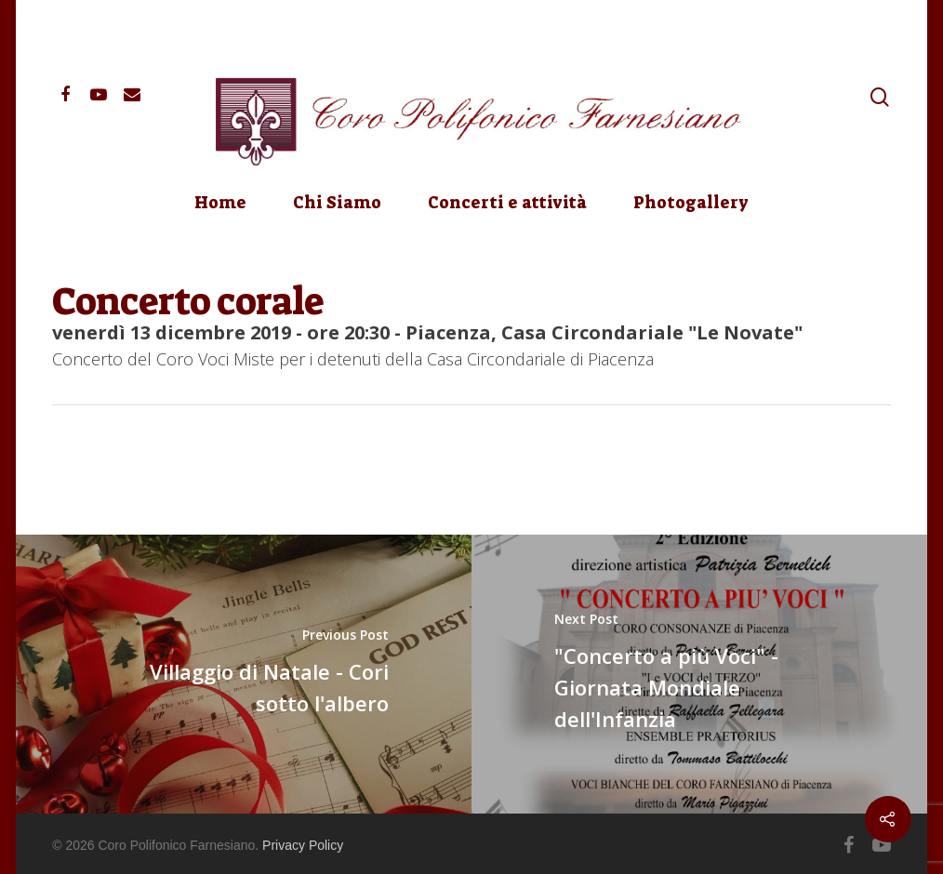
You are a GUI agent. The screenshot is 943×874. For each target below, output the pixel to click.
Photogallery (691, 203)
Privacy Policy (302, 845)
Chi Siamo (337, 203)
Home (220, 203)
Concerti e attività (507, 203)
